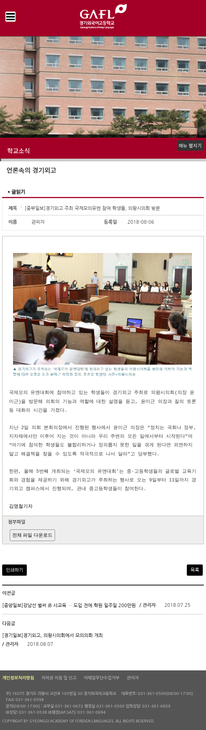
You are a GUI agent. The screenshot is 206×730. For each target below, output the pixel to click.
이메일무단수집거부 (101, 678)
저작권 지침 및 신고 (58, 678)
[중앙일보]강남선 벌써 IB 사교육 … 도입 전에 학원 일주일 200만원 (69, 605)
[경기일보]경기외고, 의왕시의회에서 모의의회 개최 (52, 635)
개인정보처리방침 (18, 678)
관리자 (133, 678)
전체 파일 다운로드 (32, 535)
